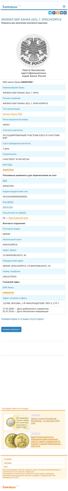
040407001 (8, 170)
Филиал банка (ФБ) (12, 114)
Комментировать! (11, 329)
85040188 (8, 207)
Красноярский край (18, 218)
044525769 (8, 292)
